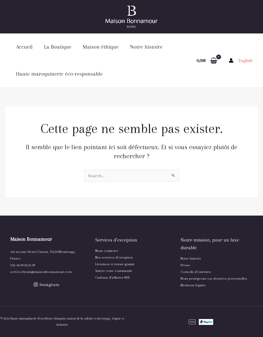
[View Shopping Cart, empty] (207, 60)
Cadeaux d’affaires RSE (112, 277)
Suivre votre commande (113, 271)
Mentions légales (193, 285)
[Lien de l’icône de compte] (231, 60)
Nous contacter (106, 251)
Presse (185, 265)
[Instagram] (46, 284)
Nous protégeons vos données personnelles (214, 278)
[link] (246, 60)
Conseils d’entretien (196, 272)
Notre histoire (191, 258)
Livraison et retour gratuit (114, 264)
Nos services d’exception (114, 257)
